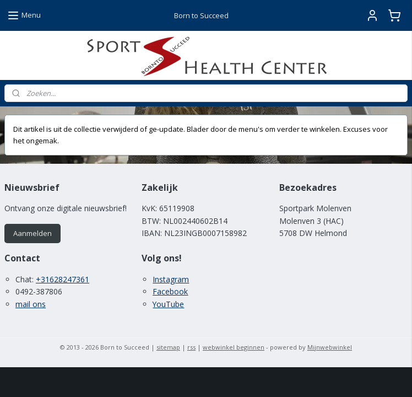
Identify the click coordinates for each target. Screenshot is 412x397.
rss (191, 347)
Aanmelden (32, 233)
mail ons (30, 304)
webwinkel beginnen (233, 347)
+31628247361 (62, 279)
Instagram (171, 279)
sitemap (168, 347)
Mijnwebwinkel (329, 347)
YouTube (168, 304)
